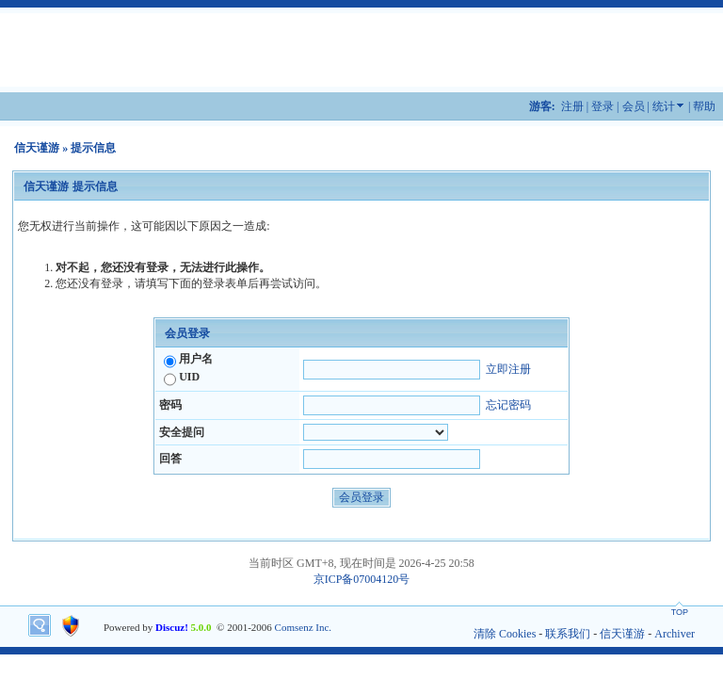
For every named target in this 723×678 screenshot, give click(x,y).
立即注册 (508, 369)
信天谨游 (36, 147)
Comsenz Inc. (303, 627)
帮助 (704, 106)
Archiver (674, 633)
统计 (663, 106)
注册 (572, 106)
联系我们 (567, 633)
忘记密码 (508, 405)
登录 (602, 106)
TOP (679, 612)
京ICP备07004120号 (361, 579)
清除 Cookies (505, 633)
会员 (633, 106)
